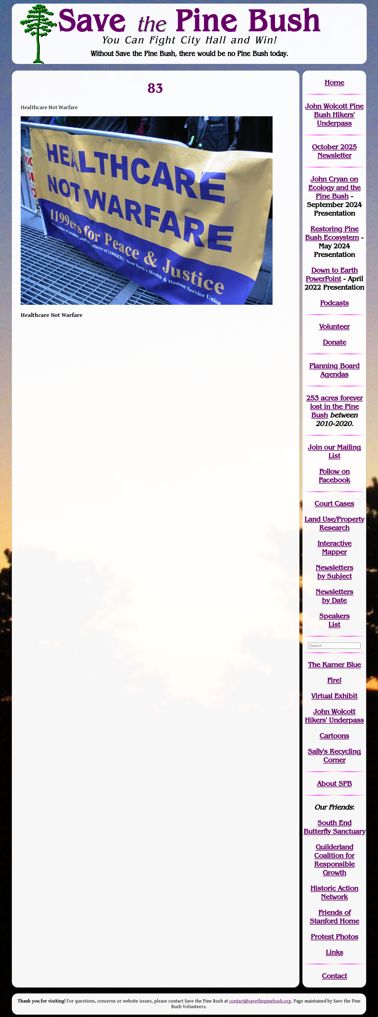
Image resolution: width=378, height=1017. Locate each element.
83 (156, 88)
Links (334, 952)
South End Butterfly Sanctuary (334, 827)
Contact (334, 976)
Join (315, 447)
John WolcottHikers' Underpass (334, 715)
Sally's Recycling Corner (334, 755)
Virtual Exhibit (334, 696)
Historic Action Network (334, 892)
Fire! (334, 680)
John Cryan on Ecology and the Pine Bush (334, 187)
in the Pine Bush (336, 406)
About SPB (334, 783)
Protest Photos (334, 936)
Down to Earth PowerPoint (332, 274)
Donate (334, 342)
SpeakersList (334, 620)
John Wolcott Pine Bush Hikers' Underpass (334, 114)
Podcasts (334, 303)
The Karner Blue (334, 664)
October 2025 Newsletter (334, 151)
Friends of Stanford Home (334, 916)
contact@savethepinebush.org (260, 1001)
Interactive (334, 543)
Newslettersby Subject (334, 571)
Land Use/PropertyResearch (334, 523)
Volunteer (334, 326)
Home (334, 82)
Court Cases (334, 503)
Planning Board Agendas (334, 370)
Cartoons (334, 735)
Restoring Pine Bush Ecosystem (332, 233)
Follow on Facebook (334, 475)
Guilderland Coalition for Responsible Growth (334, 860)
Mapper (334, 552)
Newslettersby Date (334, 596)
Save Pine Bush (189, 20)
